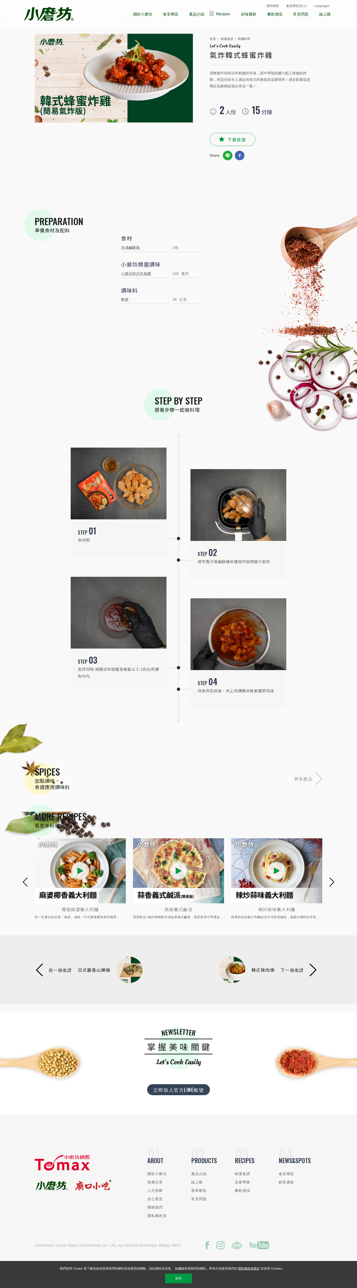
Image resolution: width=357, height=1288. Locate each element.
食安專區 (286, 1178)
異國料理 (244, 43)
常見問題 (199, 1203)
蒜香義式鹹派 (178, 914)
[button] (25, 886)
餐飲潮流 (242, 1195)
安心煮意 (155, 1203)
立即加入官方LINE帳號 (178, 1094)
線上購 (197, 1187)
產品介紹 (199, 1178)
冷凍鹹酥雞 (130, 252)
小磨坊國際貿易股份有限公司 (49, 14)
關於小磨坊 (157, 1178)
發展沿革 (155, 1187)
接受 (178, 1278)
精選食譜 (227, 43)
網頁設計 (165, 1250)
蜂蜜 (125, 304)
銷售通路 (286, 1187)
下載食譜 (236, 144)
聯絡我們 (155, 1212)
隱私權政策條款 (249, 1268)
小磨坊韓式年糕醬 (136, 278)
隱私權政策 (157, 1220)
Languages (321, 6)
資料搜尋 (272, 6)
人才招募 (155, 1195)
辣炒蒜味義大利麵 (276, 914)
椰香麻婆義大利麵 (80, 914)
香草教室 (199, 1195)
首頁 (213, 43)
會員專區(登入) (296, 6)
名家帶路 (242, 1187)
